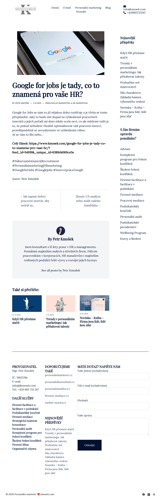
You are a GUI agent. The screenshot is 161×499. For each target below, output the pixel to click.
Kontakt (81, 11)
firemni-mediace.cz (57, 395)
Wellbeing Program (133, 233)
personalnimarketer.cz (58, 375)
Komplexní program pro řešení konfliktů (133, 159)
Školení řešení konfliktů (26, 440)
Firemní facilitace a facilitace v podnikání (133, 184)
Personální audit (131, 216)
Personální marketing (88, 7)
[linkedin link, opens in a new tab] (149, 494)
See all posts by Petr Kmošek (60, 270)
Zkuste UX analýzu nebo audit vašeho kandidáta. (88, 201)
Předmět (113, 403)
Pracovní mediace (132, 200)
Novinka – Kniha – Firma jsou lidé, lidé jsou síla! (92, 321)
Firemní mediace (131, 194)
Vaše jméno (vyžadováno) (113, 373)
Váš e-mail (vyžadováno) (113, 388)
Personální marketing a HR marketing (66, 103)
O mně (67, 7)
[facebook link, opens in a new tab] (143, 494)
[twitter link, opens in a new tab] (154, 494)
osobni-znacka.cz (55, 402)
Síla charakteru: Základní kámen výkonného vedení (132, 97)
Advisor (125, 149)
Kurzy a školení (130, 238)
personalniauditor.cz (57, 388)
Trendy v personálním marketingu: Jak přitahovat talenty (60, 322)
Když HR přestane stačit (24, 321)
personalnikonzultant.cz (59, 382)
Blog (108, 7)
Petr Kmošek (22, 103)
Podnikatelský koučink (26, 412)
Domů (55, 7)
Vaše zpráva (113, 425)
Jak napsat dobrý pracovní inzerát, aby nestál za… (35, 201)
